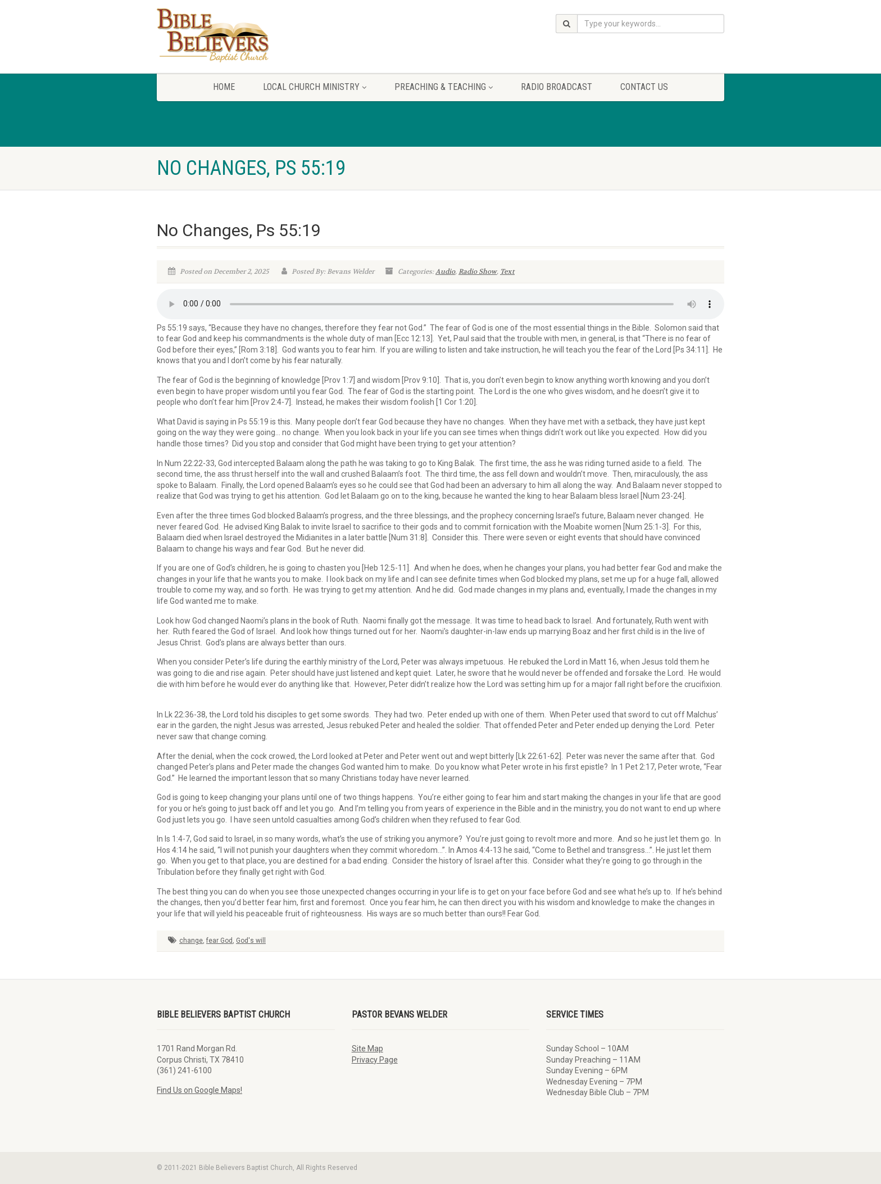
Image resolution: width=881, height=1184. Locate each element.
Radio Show (477, 271)
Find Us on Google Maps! (199, 1090)
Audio (445, 271)
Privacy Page (375, 1059)
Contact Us (644, 87)
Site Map (367, 1048)
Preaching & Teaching (443, 87)
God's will (251, 941)
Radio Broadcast (556, 87)
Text (507, 271)
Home (224, 87)
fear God (219, 941)
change (191, 941)
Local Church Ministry (314, 87)
